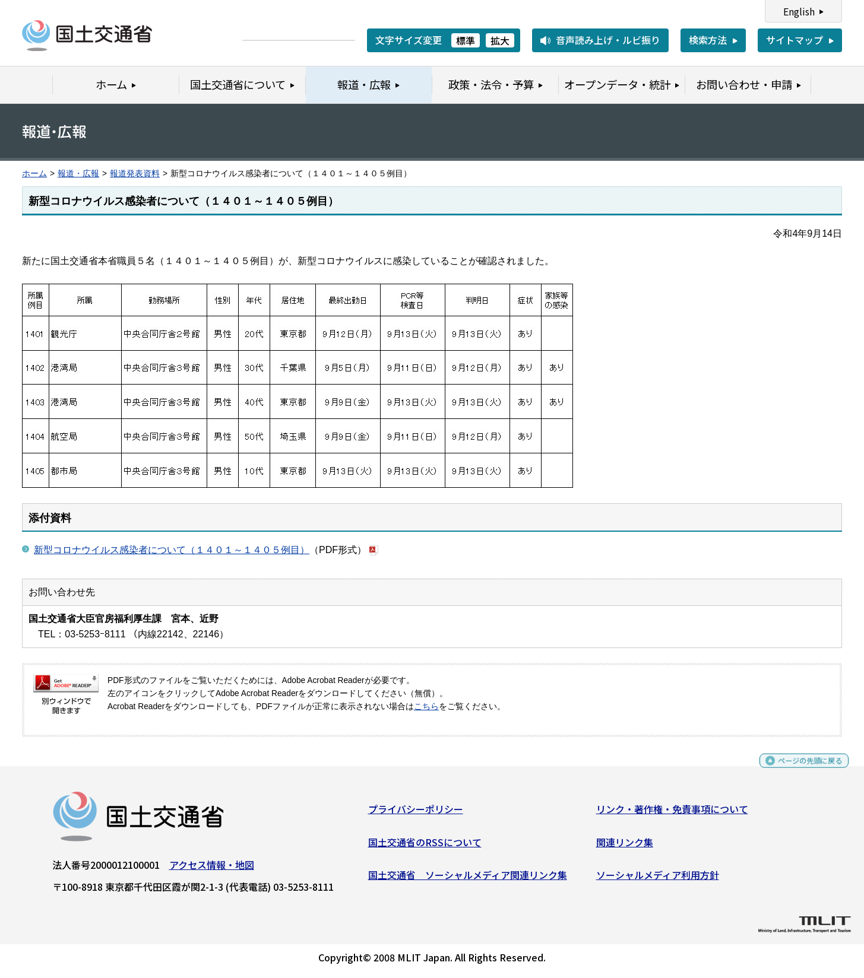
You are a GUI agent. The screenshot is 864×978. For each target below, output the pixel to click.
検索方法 (708, 40)
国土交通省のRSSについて (425, 846)
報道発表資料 (135, 173)
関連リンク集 (624, 846)
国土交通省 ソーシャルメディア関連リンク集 (467, 879)
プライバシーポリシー (415, 813)
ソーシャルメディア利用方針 (657, 879)
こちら (426, 706)
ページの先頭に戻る (800, 770)
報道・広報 (78, 173)
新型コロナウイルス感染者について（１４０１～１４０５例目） (171, 550)
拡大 (499, 40)
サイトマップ (794, 40)
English (799, 11)
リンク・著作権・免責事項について (672, 813)
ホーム (34, 173)
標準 (465, 40)
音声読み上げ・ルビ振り (608, 40)
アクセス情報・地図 (211, 869)
